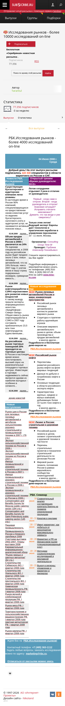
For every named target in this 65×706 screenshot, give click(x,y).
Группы (35, 16)
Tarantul (17, 90)
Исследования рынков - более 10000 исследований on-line (31, 34)
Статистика (12, 102)
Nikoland (28, 698)
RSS (36, 61)
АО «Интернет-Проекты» (21, 694)
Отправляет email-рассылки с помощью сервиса (32, 11)
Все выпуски (36, 128)
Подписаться (20, 44)
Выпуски (13, 16)
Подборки (55, 16)
